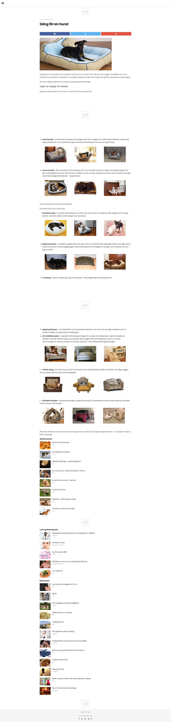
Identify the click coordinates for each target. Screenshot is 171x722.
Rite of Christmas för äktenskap (64, 688)
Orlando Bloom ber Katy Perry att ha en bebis (69, 641)
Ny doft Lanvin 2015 (59, 552)
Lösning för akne (58, 542)
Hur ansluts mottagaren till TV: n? (65, 584)
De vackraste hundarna (61, 452)
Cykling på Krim (58, 622)
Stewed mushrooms (60, 660)
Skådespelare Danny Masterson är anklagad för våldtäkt (73, 533)
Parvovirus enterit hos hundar (63, 508)
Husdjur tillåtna (48, 19)
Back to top (85, 712)
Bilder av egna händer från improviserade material (71, 678)
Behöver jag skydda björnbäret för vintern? (68, 650)
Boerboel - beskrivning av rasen (64, 499)
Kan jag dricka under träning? (63, 631)
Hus (41, 19)
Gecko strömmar (58, 490)
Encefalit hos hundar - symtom (64, 480)
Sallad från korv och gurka (62, 612)
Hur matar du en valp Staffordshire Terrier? (68, 471)
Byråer (54, 594)
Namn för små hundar (60, 442)
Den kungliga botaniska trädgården (65, 603)
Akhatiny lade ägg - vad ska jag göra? (66, 461)
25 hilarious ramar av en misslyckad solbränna (69, 561)
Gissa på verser (58, 669)
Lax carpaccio (57, 571)
